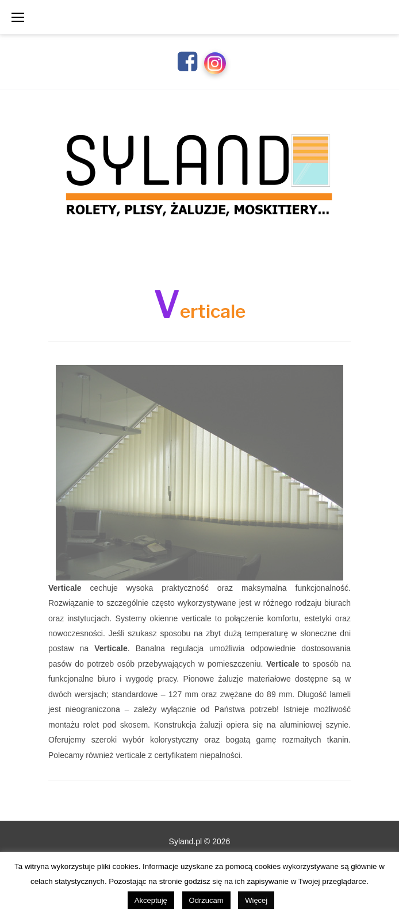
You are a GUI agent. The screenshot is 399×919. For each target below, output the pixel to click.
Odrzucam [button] (206, 900)
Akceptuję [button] (151, 900)
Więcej (256, 900)
